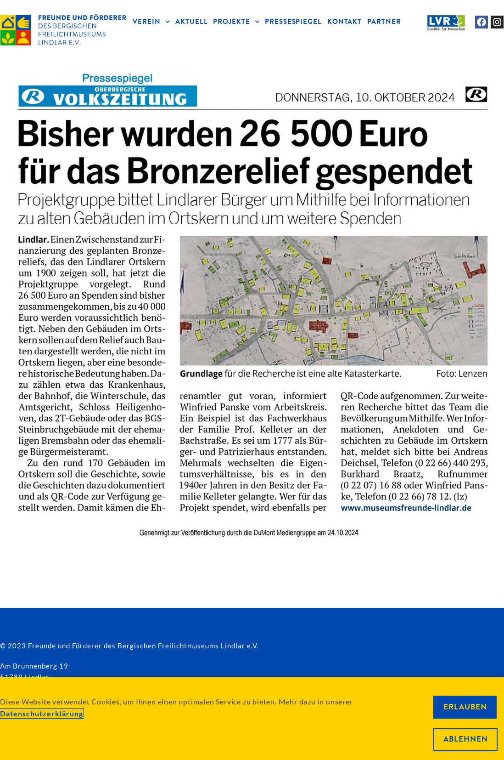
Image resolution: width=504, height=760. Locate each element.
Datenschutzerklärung (41, 713)
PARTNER (384, 22)
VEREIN (151, 22)
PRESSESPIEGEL (293, 22)
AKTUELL (191, 22)
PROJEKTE (236, 22)
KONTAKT (344, 22)
